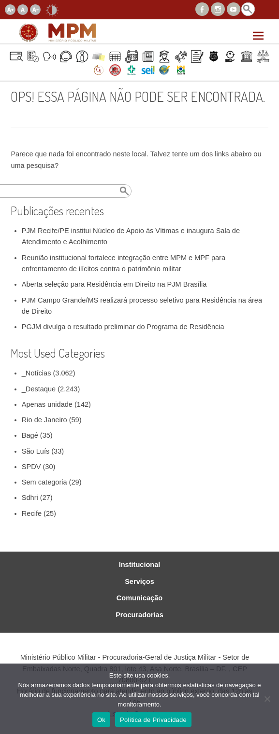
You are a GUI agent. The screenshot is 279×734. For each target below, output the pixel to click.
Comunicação (139, 598)
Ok (101, 719)
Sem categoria (44, 482)
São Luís (35, 451)
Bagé (30, 435)
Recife (32, 513)
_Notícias (36, 373)
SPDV (31, 467)
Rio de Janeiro (44, 420)
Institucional (140, 564)
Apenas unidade (47, 404)
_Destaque (39, 389)
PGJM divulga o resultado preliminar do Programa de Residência (123, 327)
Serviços (139, 581)
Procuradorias (139, 615)
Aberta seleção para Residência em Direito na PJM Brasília (114, 284)
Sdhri (30, 497)
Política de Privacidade (153, 719)
